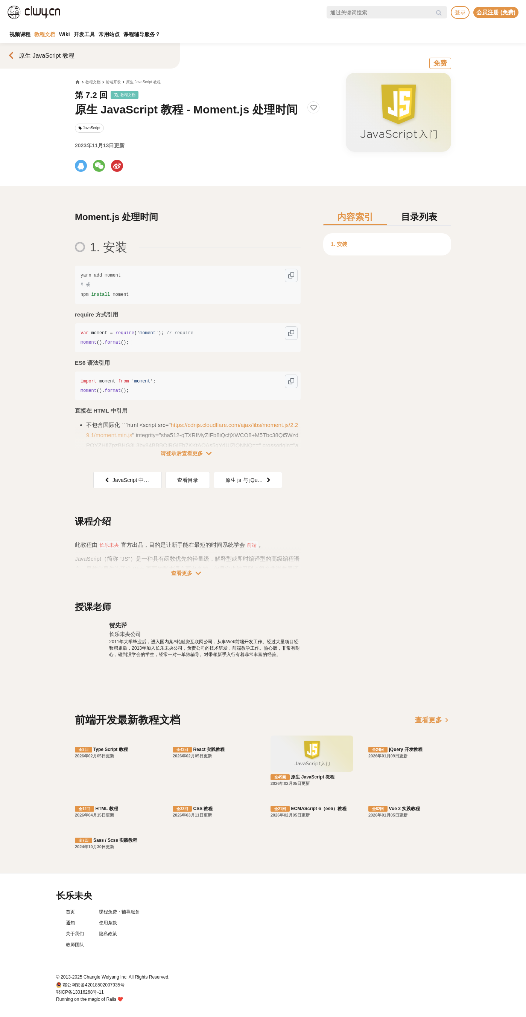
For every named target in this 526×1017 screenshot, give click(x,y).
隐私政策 (108, 933)
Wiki (64, 34)
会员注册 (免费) (495, 12)
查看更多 (187, 573)
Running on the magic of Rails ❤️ (89, 999)
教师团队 (75, 944)
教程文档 (44, 34)
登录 (460, 12)
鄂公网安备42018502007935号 (93, 985)
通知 (70, 922)
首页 (70, 912)
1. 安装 (339, 244)
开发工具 (84, 34)
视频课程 (19, 34)
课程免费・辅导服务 (119, 912)
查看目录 (187, 480)
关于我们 (75, 933)
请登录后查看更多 (188, 453)
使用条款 (108, 922)
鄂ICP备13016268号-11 (80, 992)
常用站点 (109, 34)
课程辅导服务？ (141, 34)
